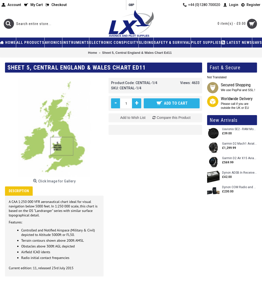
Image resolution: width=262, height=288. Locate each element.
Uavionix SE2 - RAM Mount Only (239, 129)
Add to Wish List (132, 118)
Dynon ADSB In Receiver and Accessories (239, 172)
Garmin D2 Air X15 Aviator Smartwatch (239, 158)
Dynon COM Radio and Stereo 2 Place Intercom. (239, 187)
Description (19, 191)
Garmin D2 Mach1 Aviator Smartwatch (239, 143)
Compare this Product (173, 118)
